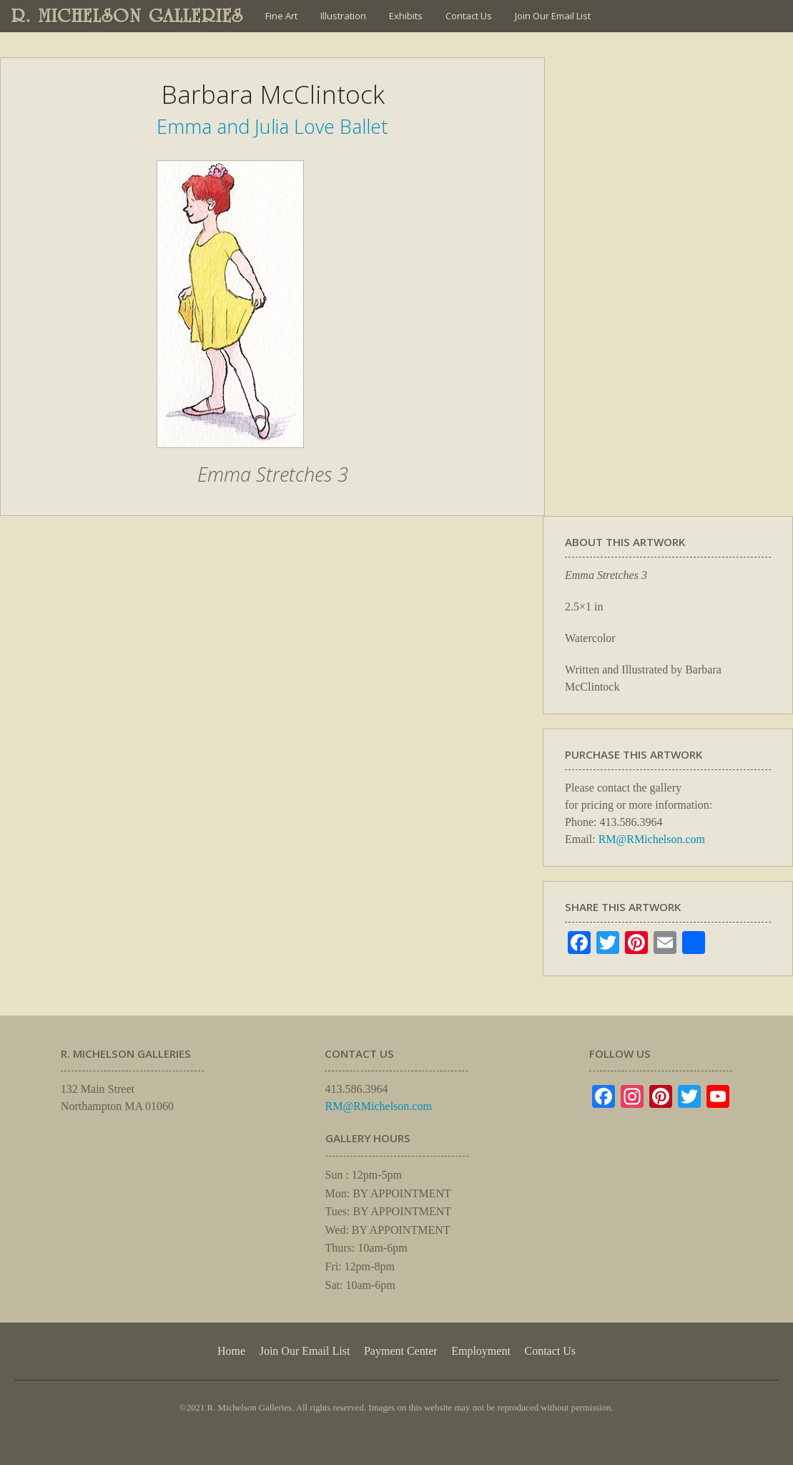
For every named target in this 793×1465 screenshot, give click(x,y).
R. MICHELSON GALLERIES (127, 16)
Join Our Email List (553, 15)
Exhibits (406, 15)
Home (231, 1351)
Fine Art (281, 15)
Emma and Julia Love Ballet (272, 126)
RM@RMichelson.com (652, 839)
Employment (481, 1351)
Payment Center (401, 1351)
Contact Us (468, 15)
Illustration (343, 15)
